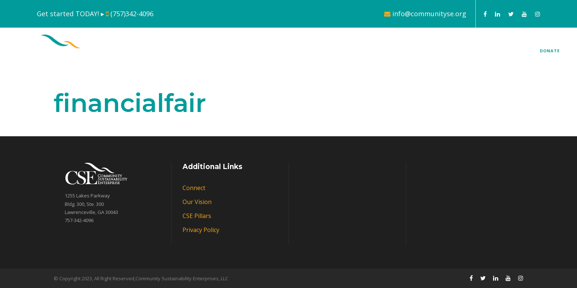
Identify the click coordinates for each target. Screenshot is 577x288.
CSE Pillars (356, 53)
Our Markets (410, 53)
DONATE (550, 50)
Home (259, 53)
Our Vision (197, 202)
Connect (470, 53)
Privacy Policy (201, 230)
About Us (299, 53)
